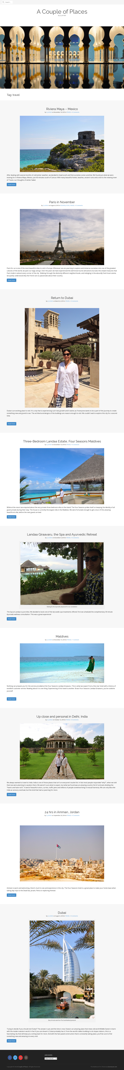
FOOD (68, 205)
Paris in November (62, 202)
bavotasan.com (112, 1067)
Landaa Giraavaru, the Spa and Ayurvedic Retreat (62, 534)
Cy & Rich (49, 112)
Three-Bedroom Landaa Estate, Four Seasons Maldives (62, 441)
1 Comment (75, 640)
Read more (11, 184)
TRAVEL (69, 112)
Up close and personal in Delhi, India (62, 716)
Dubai (62, 912)
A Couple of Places (62, 11)
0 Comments (75, 112)
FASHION (63, 205)
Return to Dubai (62, 298)
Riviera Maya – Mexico (62, 109)
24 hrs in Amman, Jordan (62, 812)
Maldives (62, 636)
